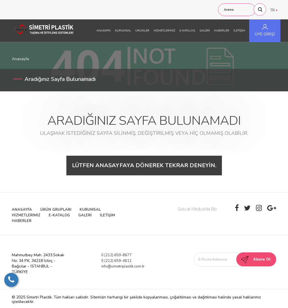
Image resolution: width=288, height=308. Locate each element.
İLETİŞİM (239, 31)
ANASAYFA (103, 31)
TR (274, 10)
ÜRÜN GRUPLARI (55, 209)
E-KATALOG (187, 31)
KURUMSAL (123, 31)
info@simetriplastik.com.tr (123, 266)
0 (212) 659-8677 (116, 255)
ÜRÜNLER (142, 31)
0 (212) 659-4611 (116, 260)
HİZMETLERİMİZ (164, 31)
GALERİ (204, 31)
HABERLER (221, 31)
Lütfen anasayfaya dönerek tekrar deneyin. (144, 165)
